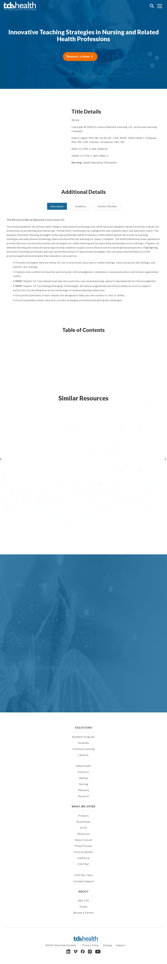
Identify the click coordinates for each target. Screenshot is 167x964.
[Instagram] (90, 952)
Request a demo (78, 56)
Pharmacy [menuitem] (83, 790)
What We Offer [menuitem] (84, 806)
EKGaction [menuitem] (83, 833)
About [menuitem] (83, 891)
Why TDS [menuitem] (83, 900)
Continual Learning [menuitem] (83, 748)
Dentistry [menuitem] (83, 771)
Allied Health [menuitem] (83, 765)
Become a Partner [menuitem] (83, 912)
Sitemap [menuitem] (107, 945)
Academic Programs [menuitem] (83, 736)
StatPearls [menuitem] (83, 858)
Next (165, 459)
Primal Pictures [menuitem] (83, 845)
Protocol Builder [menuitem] (83, 851)
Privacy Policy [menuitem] (90, 945)
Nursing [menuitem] (83, 784)
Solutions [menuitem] (83, 727)
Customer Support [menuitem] (83, 881)
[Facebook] (83, 952)
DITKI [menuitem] (83, 827)
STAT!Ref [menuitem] (83, 864)
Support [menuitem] (120, 945)
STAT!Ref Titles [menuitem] (83, 875)
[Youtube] (98, 951)
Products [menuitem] (83, 815)
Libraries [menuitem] (83, 754)
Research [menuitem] (83, 796)
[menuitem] (83, 762)
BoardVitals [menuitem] (83, 821)
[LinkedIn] (68, 951)
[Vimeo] (75, 951)
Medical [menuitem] (83, 778)
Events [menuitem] (84, 906)
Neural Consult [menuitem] (83, 839)
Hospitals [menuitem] (83, 742)
